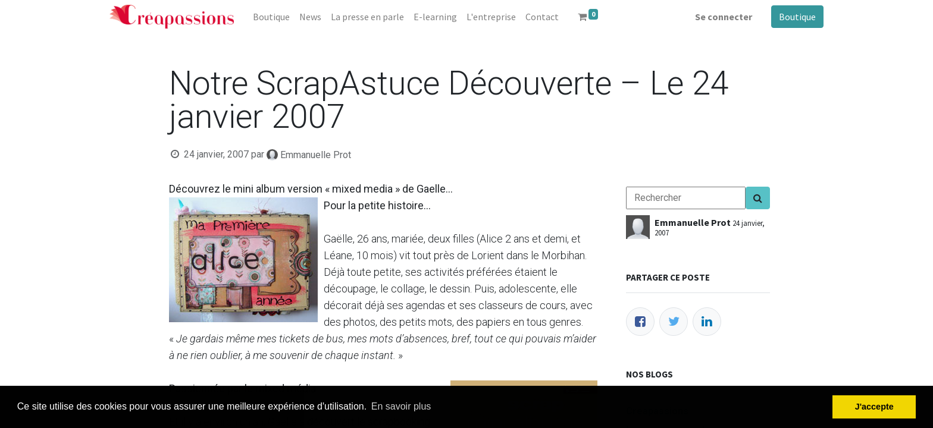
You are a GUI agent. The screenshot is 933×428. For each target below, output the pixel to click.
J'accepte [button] (874, 406)
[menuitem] (271, 17)
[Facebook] (640, 321)
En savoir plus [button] (401, 406)
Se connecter (723, 17)
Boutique (797, 17)
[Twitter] (673, 321)
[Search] (758, 198)
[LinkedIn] (707, 321)
